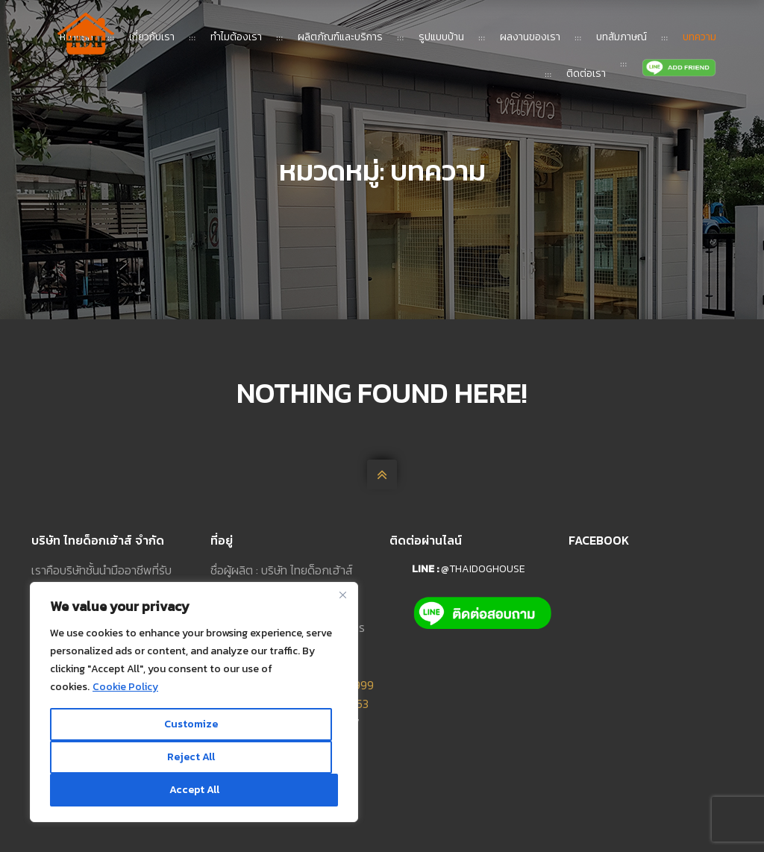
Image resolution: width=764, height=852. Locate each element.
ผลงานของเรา (530, 37)
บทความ (699, 37)
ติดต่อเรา (586, 73)
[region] (194, 702)
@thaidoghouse (483, 569)
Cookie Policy (125, 687)
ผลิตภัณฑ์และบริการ (340, 37)
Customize (191, 724)
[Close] (342, 595)
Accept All (194, 790)
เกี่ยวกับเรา (152, 37)
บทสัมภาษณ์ (621, 37)
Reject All (191, 757)
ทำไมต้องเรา (236, 37)
